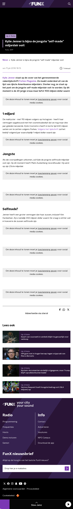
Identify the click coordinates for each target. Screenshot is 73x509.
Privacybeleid (33, 489)
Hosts (5, 432)
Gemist (6, 443)
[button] (68, 504)
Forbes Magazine (27, 81)
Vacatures (42, 432)
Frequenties (8, 427)
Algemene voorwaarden (14, 489)
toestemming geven (47, 99)
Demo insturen (9, 438)
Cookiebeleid (8, 496)
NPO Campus (44, 438)
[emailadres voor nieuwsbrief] (36, 468)
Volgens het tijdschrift (48, 129)
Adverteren (43, 427)
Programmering (10, 422)
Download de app (46, 443)
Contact (41, 422)
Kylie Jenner (9, 78)
